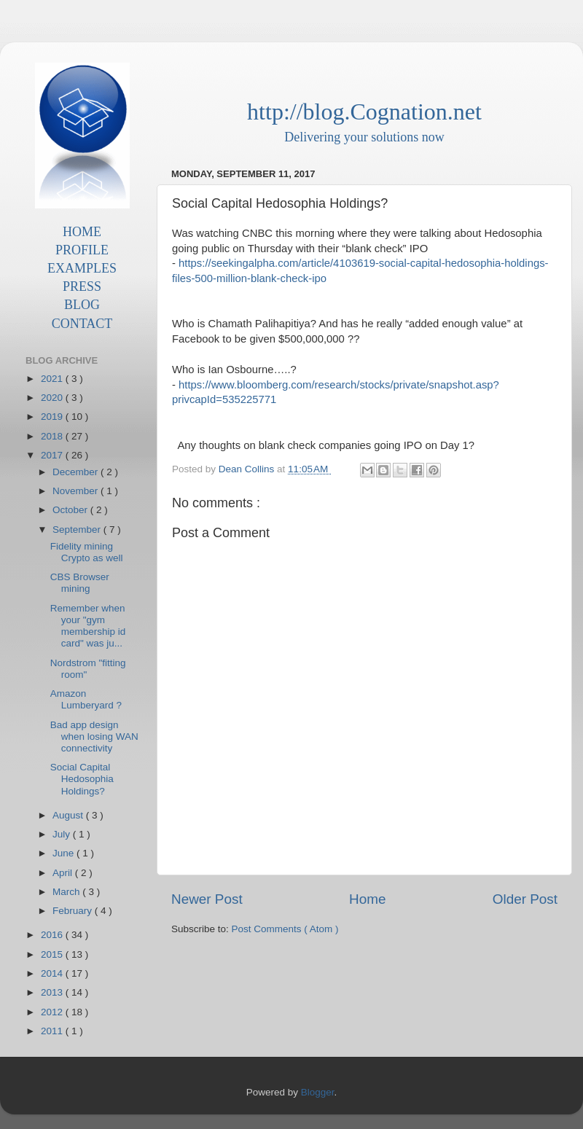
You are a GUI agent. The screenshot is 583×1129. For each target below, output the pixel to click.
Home (367, 899)
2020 (53, 397)
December (76, 471)
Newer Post (207, 899)
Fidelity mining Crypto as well (86, 552)
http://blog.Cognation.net (364, 111)
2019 (53, 416)
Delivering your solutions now (364, 137)
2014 (53, 973)
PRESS (82, 286)
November (76, 490)
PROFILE (82, 250)
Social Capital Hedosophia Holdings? (82, 779)
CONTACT (82, 323)
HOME (82, 231)
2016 (53, 934)
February (73, 910)
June (64, 853)
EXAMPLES (82, 268)
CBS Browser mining (79, 582)
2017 (53, 455)
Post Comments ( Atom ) (285, 928)
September (77, 529)
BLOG (82, 304)
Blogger (317, 1092)
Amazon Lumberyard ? (86, 699)
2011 (53, 1031)
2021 (53, 378)
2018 (53, 436)
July (62, 834)
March (67, 891)
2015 (53, 954)
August (69, 815)
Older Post (525, 899)
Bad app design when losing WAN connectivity (94, 736)
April (63, 872)
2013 (53, 992)
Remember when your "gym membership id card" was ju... (88, 626)
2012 (53, 1012)
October (71, 509)
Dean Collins (248, 469)
